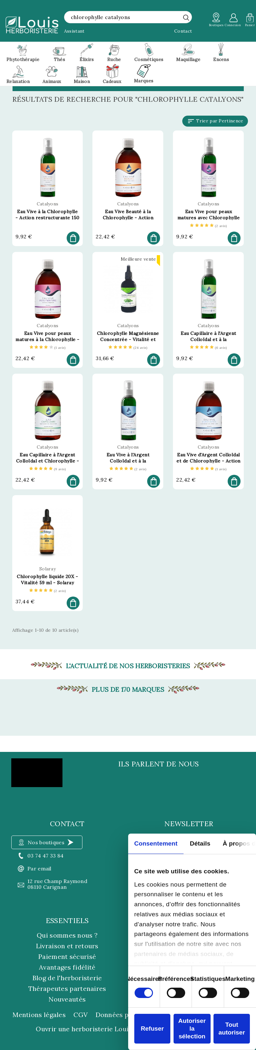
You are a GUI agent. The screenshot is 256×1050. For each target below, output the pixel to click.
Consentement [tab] (155, 843)
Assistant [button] (74, 31)
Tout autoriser (232, 1028)
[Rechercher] (128, 17)
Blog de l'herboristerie (67, 978)
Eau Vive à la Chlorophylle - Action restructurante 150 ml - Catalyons (47, 218)
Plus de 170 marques (128, 689)
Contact (183, 31)
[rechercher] (186, 17)
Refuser (152, 1028)
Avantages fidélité (67, 967)
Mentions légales (39, 1015)
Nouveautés (67, 999)
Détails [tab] (200, 843)
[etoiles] (208, 226)
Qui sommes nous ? (67, 935)
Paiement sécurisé (67, 956)
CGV (80, 1015)
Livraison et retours (67, 946)
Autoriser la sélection (192, 1028)
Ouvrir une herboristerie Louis (84, 1029)
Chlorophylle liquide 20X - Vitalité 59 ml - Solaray (47, 580)
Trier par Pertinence (215, 121)
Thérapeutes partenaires (67, 988)
